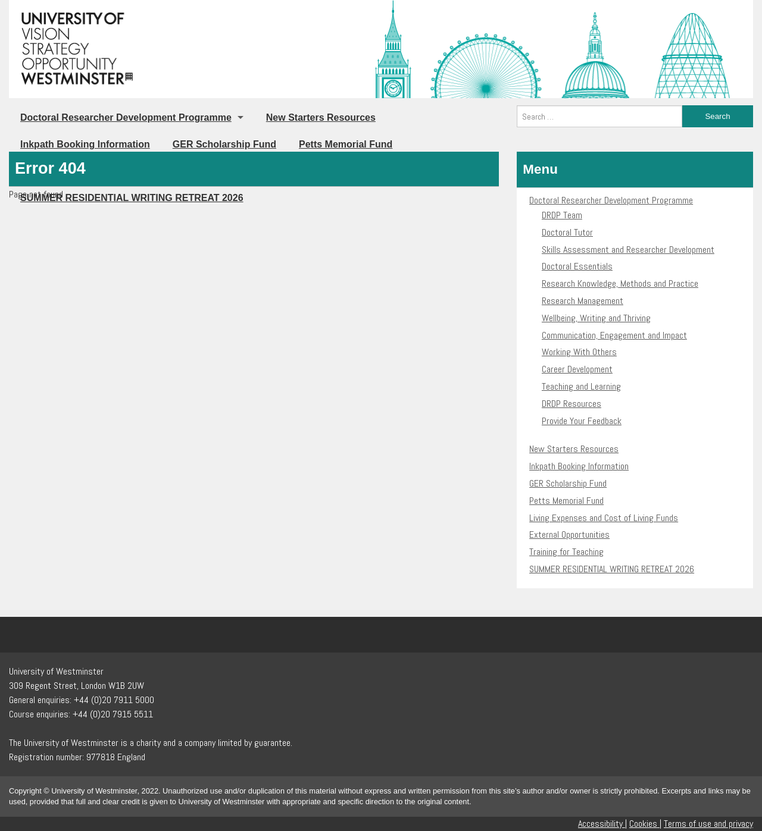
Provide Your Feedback (582, 421)
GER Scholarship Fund (224, 144)
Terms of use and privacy (708, 823)
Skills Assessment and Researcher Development (628, 249)
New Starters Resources (321, 117)
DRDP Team (562, 215)
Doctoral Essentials (577, 266)
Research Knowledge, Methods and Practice (620, 283)
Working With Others (579, 352)
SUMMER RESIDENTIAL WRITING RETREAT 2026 (611, 569)
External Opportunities (569, 534)
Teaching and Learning (581, 386)
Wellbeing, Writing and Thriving (596, 318)
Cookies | (645, 823)
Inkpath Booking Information (85, 144)
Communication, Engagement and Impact (614, 335)
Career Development (577, 369)
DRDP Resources (571, 403)
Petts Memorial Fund (345, 144)
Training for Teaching (566, 551)
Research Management (582, 300)
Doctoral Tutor (567, 232)
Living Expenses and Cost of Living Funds (603, 518)
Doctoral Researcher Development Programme (126, 117)
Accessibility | (602, 823)
